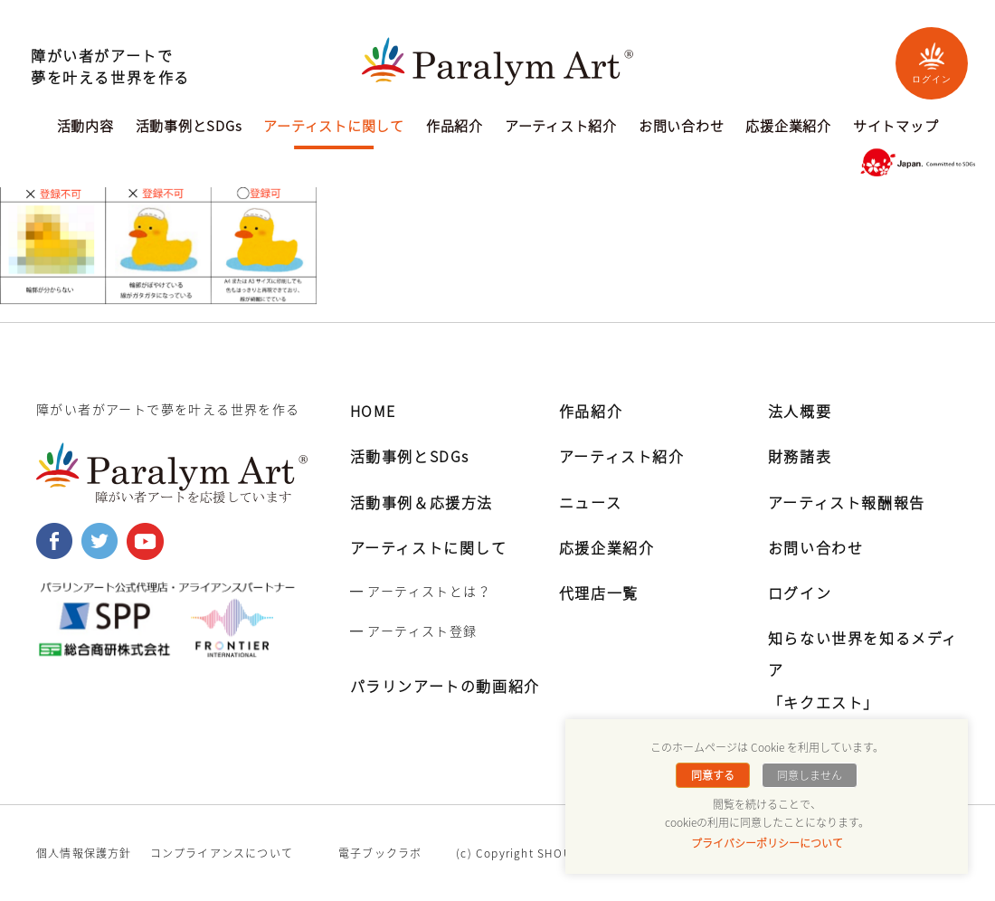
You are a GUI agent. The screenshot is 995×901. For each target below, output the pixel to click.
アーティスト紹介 (561, 127)
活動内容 (85, 127)
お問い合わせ (682, 127)
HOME (373, 411)
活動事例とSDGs (189, 127)
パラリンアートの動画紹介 (445, 686)
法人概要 (799, 411)
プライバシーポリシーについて (767, 843)
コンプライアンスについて (221, 853)
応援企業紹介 (788, 127)
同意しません (809, 775)
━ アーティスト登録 (414, 630)
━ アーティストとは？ (420, 591)
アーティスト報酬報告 (846, 502)
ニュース (590, 502)
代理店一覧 (599, 592)
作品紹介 (454, 127)
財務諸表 (799, 456)
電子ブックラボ (380, 853)
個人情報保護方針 (84, 853)
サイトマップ (896, 127)
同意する (712, 775)
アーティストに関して (333, 127)
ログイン (932, 63)
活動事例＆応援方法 (421, 502)
